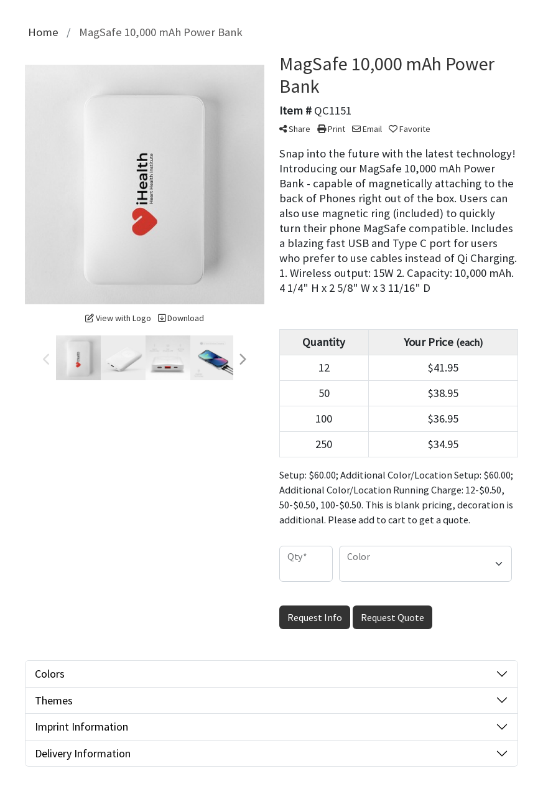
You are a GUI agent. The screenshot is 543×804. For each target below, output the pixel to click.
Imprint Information (81, 726)
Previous (46, 359)
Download (181, 318)
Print (331, 128)
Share (294, 128)
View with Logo (118, 318)
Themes (54, 700)
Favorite (409, 128)
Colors (50, 673)
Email (367, 128)
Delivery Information (83, 753)
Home (43, 32)
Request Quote (392, 617)
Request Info (314, 617)
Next (242, 359)
